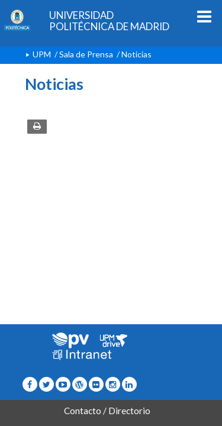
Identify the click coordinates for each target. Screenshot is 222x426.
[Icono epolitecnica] (79, 384)
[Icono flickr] (46, 384)
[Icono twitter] (96, 384)
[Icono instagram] (112, 384)
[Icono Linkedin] (129, 384)
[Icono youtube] (63, 384)
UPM (42, 54)
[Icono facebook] (29, 384)
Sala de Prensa (86, 54)
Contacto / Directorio (107, 410)
